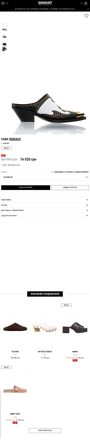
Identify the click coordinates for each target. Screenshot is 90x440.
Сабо (15, 355)
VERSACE (15, 139)
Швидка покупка (70, 187)
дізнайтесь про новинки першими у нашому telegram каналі (45, 9)
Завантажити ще (45, 430)
